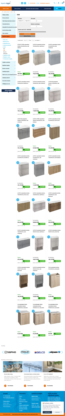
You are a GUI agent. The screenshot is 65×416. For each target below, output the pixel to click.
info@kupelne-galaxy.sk (10, 397)
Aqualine (20, 20)
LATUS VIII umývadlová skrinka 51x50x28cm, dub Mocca (53, 83)
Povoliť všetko (47, 412)
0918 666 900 (7, 396)
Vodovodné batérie (47, 8)
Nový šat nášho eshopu (8, 374)
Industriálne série (6, 43)
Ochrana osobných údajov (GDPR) (32, 414)
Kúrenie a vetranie (5, 68)
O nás (20, 398)
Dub (14, 11)
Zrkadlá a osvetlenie (6, 62)
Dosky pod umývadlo (7, 45)
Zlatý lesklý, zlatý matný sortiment (32, 8)
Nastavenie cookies (24, 414)
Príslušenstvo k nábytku (7, 58)
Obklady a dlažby (6, 8)
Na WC (12, 11)
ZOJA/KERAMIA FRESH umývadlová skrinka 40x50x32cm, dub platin (22, 306)
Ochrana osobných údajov (24, 405)
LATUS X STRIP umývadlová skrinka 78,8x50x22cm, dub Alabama (38, 120)
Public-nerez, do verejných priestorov (9, 74)
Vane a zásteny (5, 33)
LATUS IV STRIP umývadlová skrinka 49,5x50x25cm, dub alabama (23, 46)
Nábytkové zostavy (6, 57)
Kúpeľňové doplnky (6, 65)
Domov (20, 396)
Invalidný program (5, 71)
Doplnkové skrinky (6, 55)
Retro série (5, 39)
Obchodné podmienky (23, 408)
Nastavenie (57, 412)
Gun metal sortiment (6, 80)
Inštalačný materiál (6, 77)
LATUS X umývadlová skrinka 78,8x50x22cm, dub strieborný (23, 232)
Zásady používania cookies (16, 414)
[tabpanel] (13, 375)
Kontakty (21, 410)
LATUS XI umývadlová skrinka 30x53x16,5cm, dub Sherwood (23, 269)
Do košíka (27, 73)
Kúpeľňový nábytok (7, 11)
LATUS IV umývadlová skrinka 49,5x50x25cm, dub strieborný (54, 46)
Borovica (4, 51)
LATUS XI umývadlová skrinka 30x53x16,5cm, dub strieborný (39, 269)
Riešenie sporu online (23, 407)
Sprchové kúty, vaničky (6, 30)
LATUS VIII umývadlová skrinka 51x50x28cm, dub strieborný (22, 120)
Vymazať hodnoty (27, 36)
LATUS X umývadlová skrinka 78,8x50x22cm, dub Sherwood (54, 194)
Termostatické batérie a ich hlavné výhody (31, 374)
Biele (4, 48)
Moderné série (6, 41)
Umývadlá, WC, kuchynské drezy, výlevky (10, 27)
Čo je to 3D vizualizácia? (48, 374)
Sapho (27, 20)
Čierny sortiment (17, 8)
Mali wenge (5, 53)
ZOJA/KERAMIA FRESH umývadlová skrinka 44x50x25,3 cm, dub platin (38, 306)
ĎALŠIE (58, 8)
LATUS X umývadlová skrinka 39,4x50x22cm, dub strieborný (39, 157)
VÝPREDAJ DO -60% (6, 83)
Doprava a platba (22, 399)
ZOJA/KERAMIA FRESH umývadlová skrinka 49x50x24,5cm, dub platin (53, 306)
